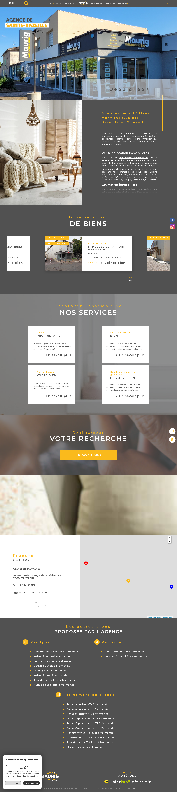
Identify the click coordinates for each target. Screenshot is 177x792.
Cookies (134, 788)
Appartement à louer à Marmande (55, 680)
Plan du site (93, 788)
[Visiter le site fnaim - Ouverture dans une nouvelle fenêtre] (106, 781)
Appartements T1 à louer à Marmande (90, 732)
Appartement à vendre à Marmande (56, 651)
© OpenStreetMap (167, 617)
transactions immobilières (133, 158)
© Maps (157, 617)
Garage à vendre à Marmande (52, 665)
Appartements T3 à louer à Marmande (90, 742)
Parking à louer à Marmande (51, 670)
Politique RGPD (126, 788)
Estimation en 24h (70, 3)
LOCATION (59, 3)
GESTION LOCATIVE (96, 3)
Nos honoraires (83, 788)
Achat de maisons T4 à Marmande (88, 704)
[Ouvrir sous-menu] (53, 3)
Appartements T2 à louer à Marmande (90, 737)
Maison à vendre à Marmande (52, 656)
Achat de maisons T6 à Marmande (88, 713)
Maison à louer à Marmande (51, 675)
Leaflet (150, 617)
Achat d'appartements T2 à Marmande (90, 723)
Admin (112, 788)
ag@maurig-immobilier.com (30, 592)
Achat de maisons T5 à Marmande (88, 709)
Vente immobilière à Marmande (124, 651)
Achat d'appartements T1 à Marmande (90, 718)
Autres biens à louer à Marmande (54, 684)
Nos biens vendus (110, 3)
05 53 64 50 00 (24, 585)
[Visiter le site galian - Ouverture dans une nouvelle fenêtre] (141, 781)
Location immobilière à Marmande (126, 656)
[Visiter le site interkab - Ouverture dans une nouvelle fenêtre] (121, 781)
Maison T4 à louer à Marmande (85, 747)
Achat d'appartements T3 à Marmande (90, 728)
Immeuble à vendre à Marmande (54, 661)
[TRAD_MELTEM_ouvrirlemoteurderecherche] (19, 3)
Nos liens (118, 788)
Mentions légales (103, 788)
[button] (132, 253)
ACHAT (51, 3)
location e (107, 160)
